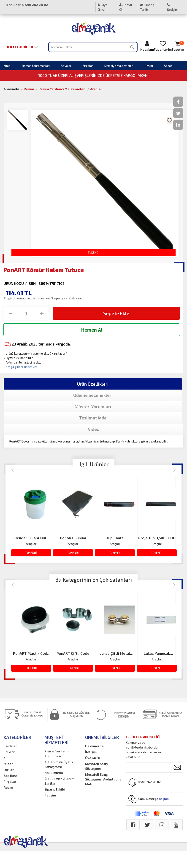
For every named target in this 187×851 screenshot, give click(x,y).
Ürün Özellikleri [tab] (92, 384)
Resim (149, 66)
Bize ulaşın (27, 5)
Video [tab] (93, 429)
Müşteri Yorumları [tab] (93, 406)
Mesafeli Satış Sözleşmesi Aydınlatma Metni (103, 779)
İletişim (172, 7)
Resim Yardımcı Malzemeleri (62, 89)
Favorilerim (163, 46)
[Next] (174, 469)
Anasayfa (11, 89)
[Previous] (12, 469)
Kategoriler (22, 47)
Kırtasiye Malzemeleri (118, 66)
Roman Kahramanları (36, 66)
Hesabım (147, 46)
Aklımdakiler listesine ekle (22, 362)
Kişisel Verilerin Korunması (56, 753)
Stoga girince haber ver (20, 367)
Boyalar (66, 66)
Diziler (9, 770)
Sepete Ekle (116, 313)
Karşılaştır (58, 353)
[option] (31, 516)
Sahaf (168, 66)
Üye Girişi (103, 7)
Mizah (9, 764)
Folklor (9, 752)
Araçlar (96, 89)
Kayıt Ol (125, 7)
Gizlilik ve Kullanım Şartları (59, 781)
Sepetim (178, 46)
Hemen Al (91, 330)
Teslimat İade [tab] (93, 417)
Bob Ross (11, 776)
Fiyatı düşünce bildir (18, 358)
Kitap (7, 66)
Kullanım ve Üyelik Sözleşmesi (58, 764)
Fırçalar (88, 66)
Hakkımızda (53, 773)
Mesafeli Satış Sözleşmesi (96, 766)
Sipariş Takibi (147, 7)
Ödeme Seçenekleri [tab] (93, 395)
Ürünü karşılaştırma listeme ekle (26, 353)
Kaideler (10, 746)
